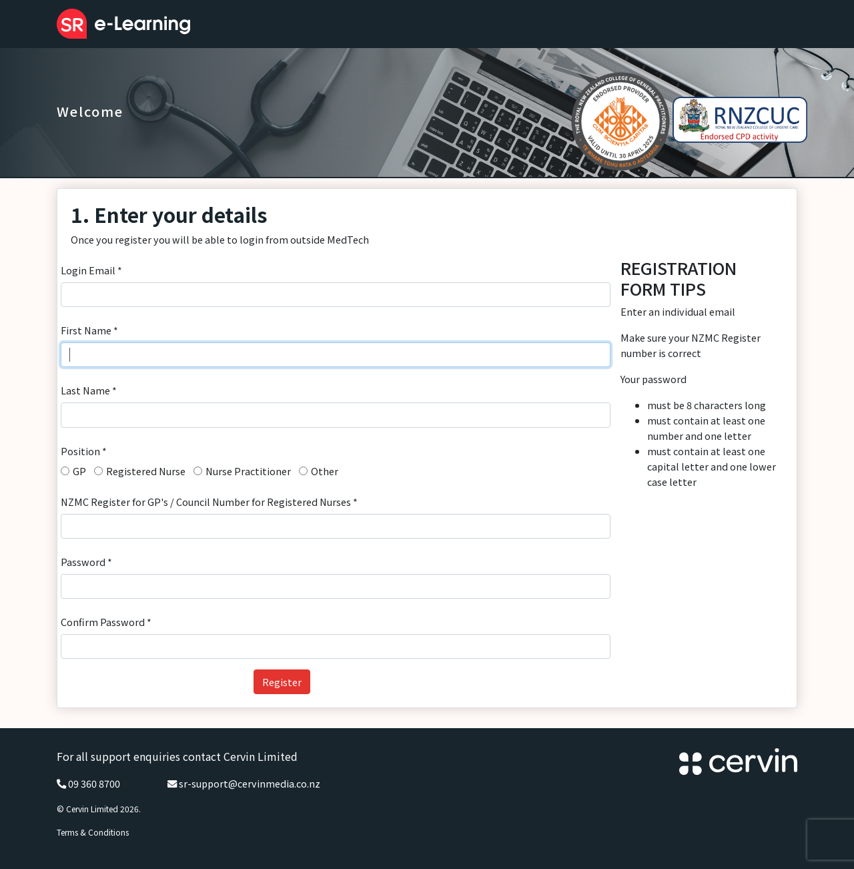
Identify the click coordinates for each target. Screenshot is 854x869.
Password (86, 562)
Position (84, 451)
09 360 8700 (94, 783)
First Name (89, 330)
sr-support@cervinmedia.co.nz (249, 783)
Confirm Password (106, 622)
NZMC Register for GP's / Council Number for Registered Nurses (209, 502)
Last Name (89, 390)
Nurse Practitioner (248, 471)
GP (79, 471)
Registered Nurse (145, 471)
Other (324, 471)
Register (282, 682)
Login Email (91, 270)
